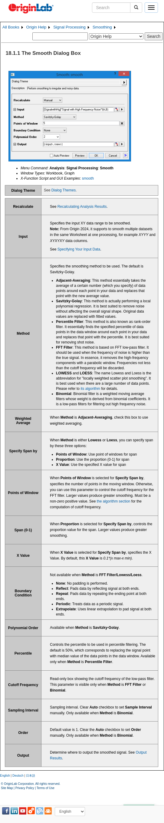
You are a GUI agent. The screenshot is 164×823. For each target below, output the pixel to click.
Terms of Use (45, 788)
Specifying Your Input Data (78, 249)
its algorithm (90, 389)
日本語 (30, 775)
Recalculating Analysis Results (82, 206)
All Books (10, 27)
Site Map (7, 788)
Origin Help (36, 27)
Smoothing (102, 27)
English (5, 775)
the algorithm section (113, 501)
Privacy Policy (24, 788)
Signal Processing (69, 27)
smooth (88, 178)
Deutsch (18, 775)
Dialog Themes (63, 190)
